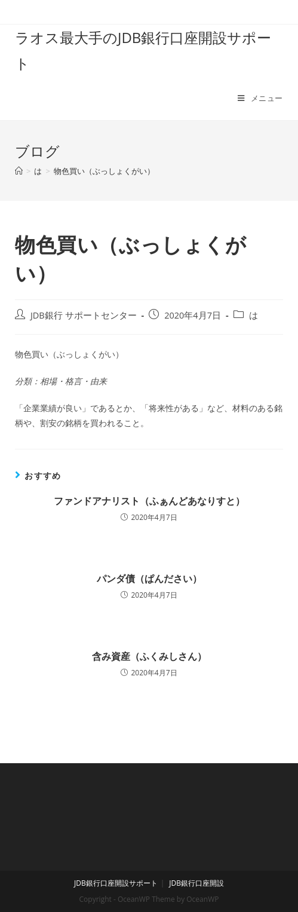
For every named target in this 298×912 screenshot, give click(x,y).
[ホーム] (19, 171)
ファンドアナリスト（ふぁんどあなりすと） (149, 500)
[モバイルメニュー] (260, 98)
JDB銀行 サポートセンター (83, 315)
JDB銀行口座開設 (196, 883)
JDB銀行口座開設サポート (116, 883)
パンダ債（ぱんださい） (149, 578)
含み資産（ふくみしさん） (149, 656)
